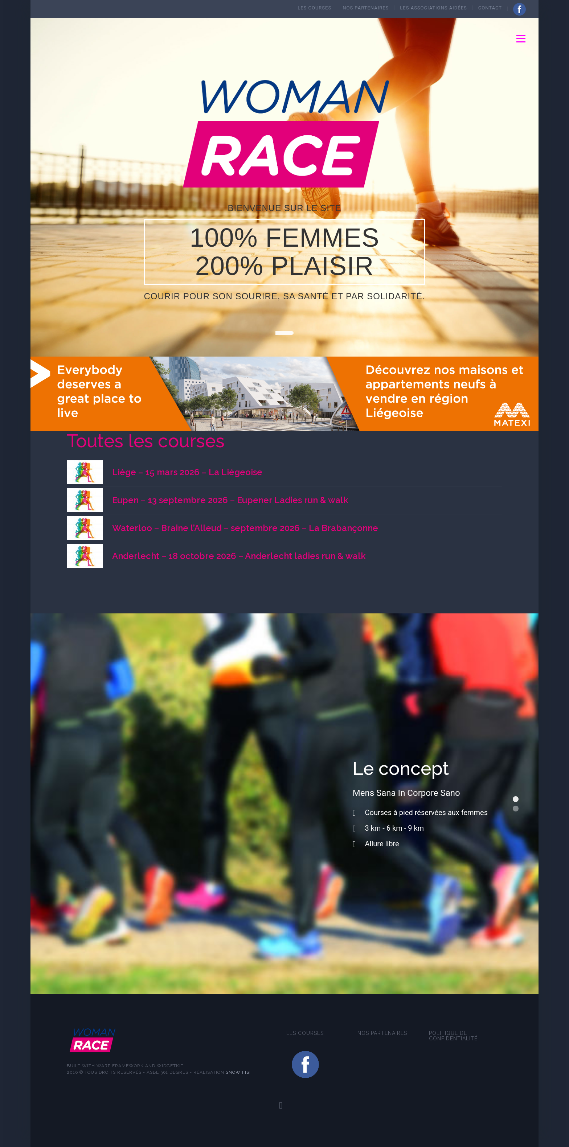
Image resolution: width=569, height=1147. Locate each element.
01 (284, 333)
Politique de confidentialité (453, 1036)
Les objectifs (516, 808)
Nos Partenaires (366, 8)
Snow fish (239, 1072)
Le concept (516, 799)
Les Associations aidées (433, 8)
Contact (490, 8)
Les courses (314, 8)
